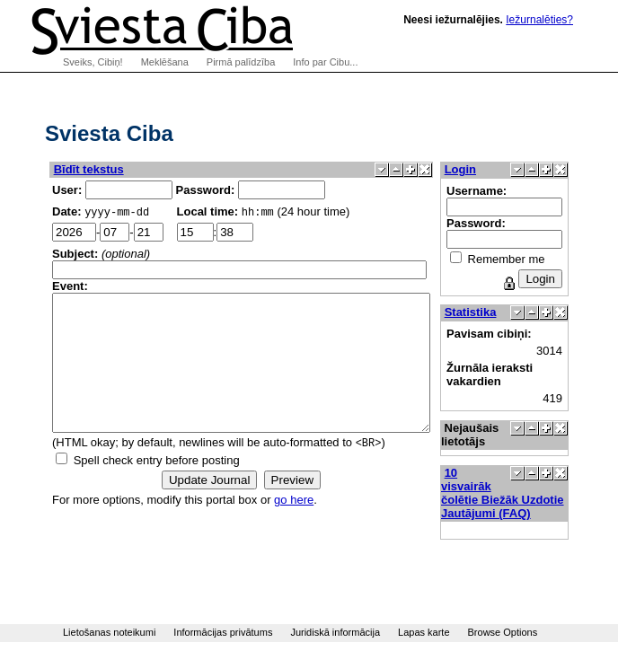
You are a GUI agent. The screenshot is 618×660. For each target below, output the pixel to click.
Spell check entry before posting (157, 489)
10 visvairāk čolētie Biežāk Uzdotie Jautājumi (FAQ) (547, 493)
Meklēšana (165, 62)
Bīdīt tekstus (89, 169)
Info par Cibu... (325, 62)
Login (505, 169)
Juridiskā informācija (335, 632)
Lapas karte (423, 632)
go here (293, 528)
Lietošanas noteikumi (109, 632)
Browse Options (503, 632)
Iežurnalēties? (539, 19)
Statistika (516, 312)
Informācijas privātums (222, 632)
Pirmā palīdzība (241, 62)
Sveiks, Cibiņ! (93, 62)
